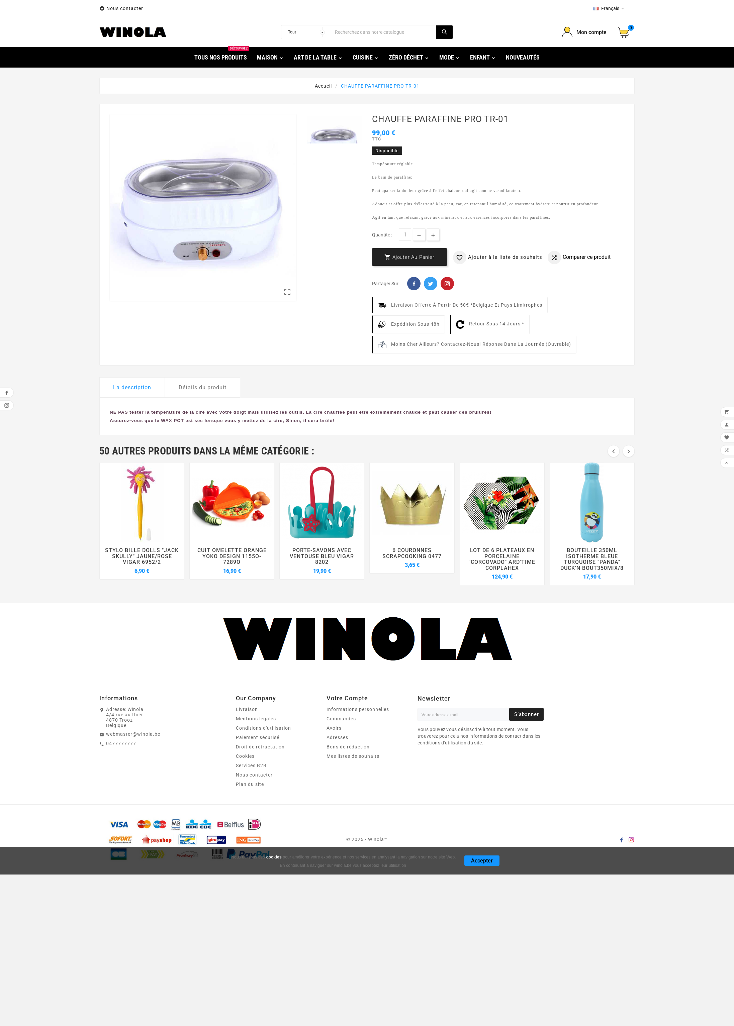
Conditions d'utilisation (263, 728)
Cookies (245, 756)
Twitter (430, 283)
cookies (274, 857)
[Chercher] (384, 32)
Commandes (341, 718)
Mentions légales (256, 718)
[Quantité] (405, 234)
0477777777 (121, 743)
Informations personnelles (358, 709)
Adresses (337, 737)
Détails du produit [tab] (202, 387)
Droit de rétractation (260, 746)
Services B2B (251, 765)
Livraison (247, 709)
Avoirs (334, 728)
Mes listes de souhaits (353, 756)
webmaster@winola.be (133, 734)
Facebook (414, 283)
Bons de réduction (348, 746)
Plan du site (250, 784)
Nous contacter (125, 8)
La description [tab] (132, 387)
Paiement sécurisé (257, 737)
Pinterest (447, 283)
